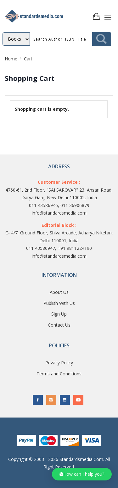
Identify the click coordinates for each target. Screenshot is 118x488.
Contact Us (59, 325)
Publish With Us (59, 303)
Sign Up (59, 314)
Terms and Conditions (59, 374)
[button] (82, 474)
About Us (59, 292)
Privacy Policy (59, 363)
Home (11, 59)
